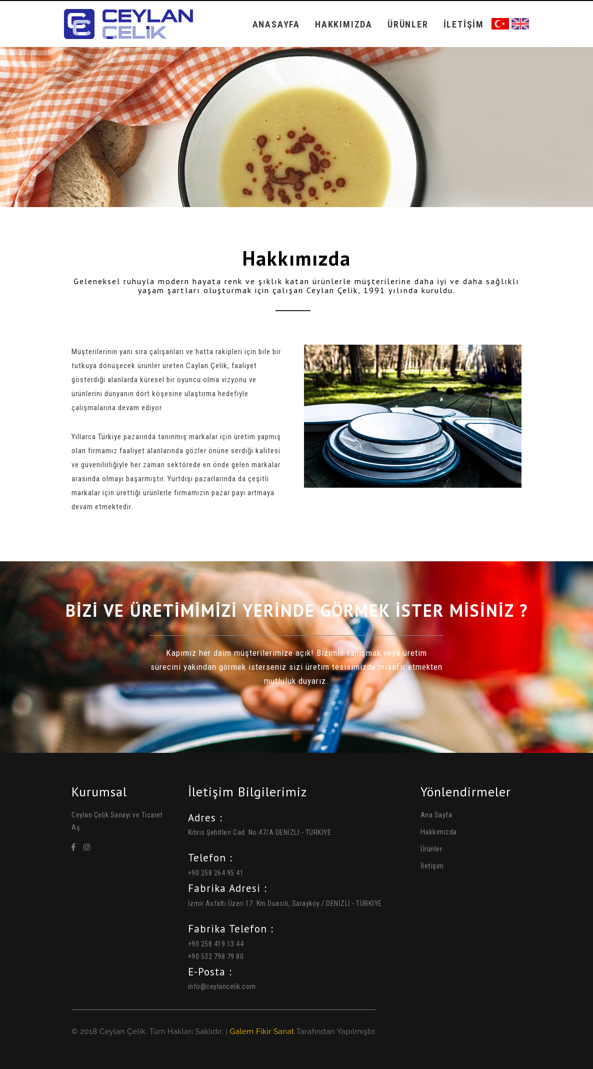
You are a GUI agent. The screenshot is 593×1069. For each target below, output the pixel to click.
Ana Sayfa (436, 814)
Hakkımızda (343, 24)
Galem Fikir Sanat (262, 1031)
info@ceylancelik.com (222, 986)
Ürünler (408, 24)
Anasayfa (276, 24)
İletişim (464, 24)
